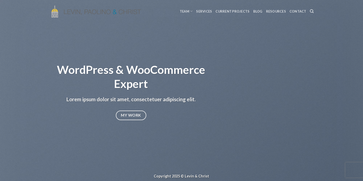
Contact (297, 11)
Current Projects (232, 11)
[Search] (312, 11)
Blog (258, 11)
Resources (276, 11)
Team (186, 11)
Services (204, 11)
